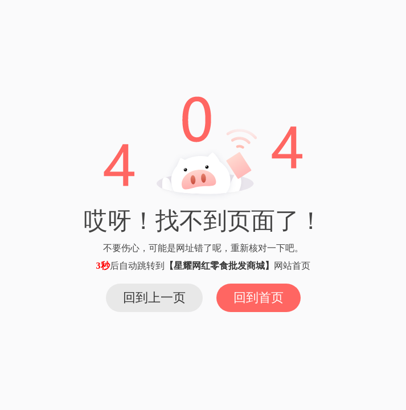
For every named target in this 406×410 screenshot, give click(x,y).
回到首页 (258, 297)
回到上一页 (154, 297)
